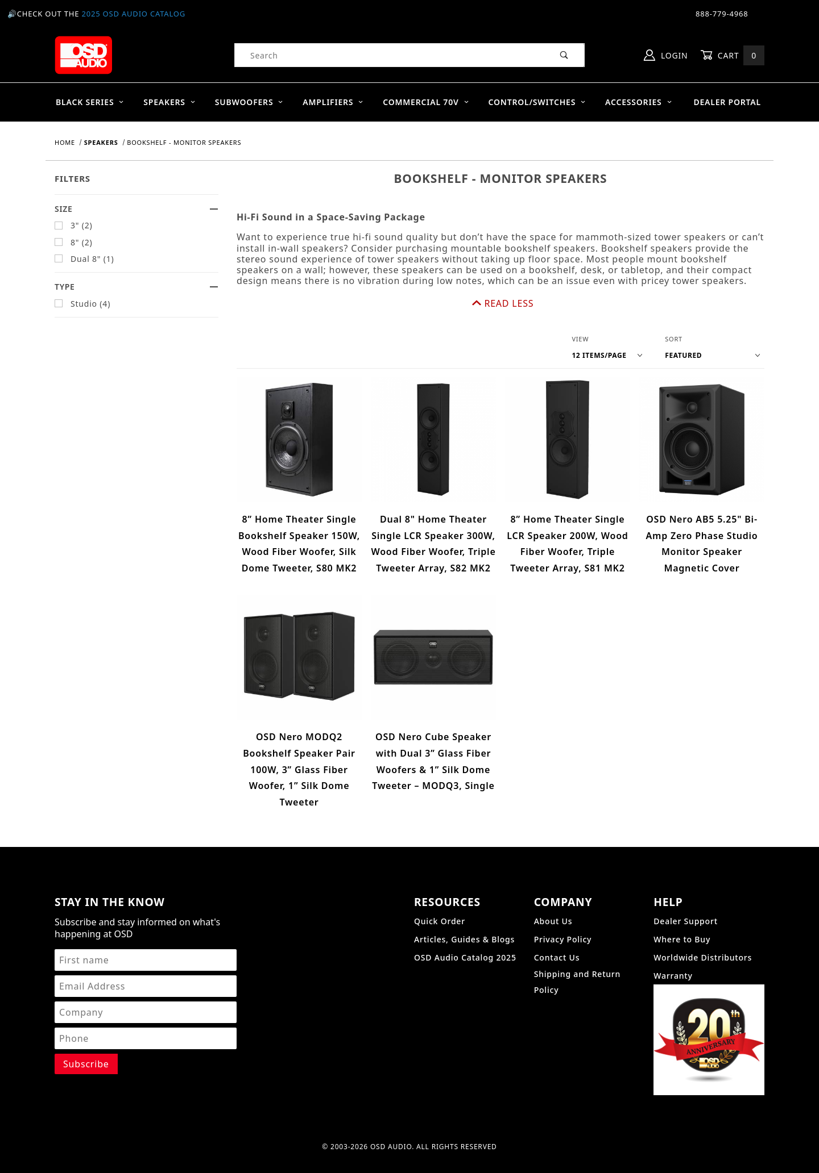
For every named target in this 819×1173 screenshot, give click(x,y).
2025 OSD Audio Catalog (133, 14)
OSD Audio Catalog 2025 (465, 923)
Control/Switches (537, 102)
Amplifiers (333, 102)
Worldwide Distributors (702, 923)
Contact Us (557, 923)
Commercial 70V (426, 102)
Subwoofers (249, 102)
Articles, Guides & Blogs (464, 905)
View (580, 304)
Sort (673, 304)
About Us (553, 887)
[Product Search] (390, 55)
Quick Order (439, 887)
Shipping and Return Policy (577, 947)
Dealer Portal (727, 102)
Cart (732, 55)
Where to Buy (681, 905)
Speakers (169, 102)
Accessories (638, 102)
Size (136, 208)
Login (666, 55)
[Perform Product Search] (564, 55)
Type (136, 286)
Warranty (672, 941)
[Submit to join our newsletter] (86, 1029)
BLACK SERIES (90, 102)
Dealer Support (685, 887)
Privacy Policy (563, 905)
